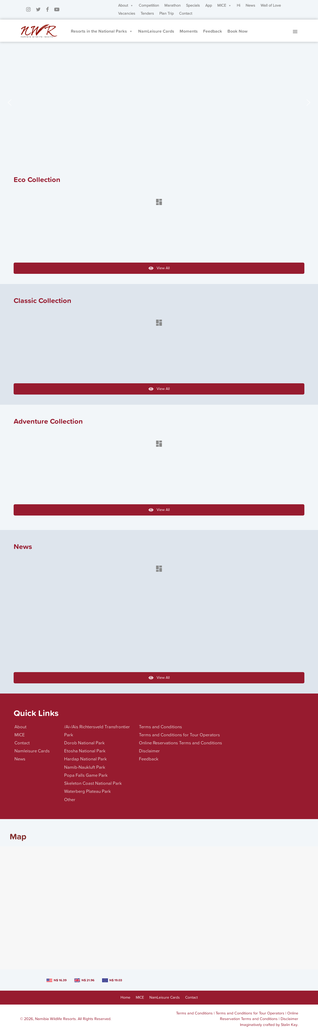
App (208, 5)
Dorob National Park (84, 743)
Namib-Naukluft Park (84, 767)
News (250, 5)
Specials (193, 5)
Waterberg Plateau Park (87, 791)
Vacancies (126, 14)
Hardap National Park (85, 759)
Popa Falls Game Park (86, 775)
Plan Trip (166, 14)
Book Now (237, 31)
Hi (238, 5)
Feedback (212, 31)
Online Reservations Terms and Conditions (180, 743)
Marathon (172, 5)
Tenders (147, 14)
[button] (9, 102)
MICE (224, 6)
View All (159, 268)
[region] (159, 102)
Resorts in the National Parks (102, 31)
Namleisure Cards (32, 751)
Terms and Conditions (160, 727)
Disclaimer (149, 751)
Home (125, 997)
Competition (149, 5)
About (125, 6)
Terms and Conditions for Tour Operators (179, 735)
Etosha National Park (85, 751)
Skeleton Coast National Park (93, 783)
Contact (185, 14)
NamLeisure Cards (156, 31)
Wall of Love (271, 5)
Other (69, 800)
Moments (189, 31)
